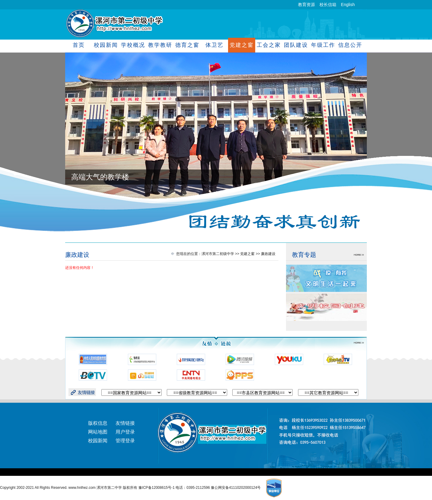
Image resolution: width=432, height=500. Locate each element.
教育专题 (304, 254)
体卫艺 (214, 45)
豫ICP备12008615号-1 (157, 487)
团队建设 (296, 45)
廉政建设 (77, 254)
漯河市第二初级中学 (218, 254)
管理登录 (125, 440)
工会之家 (269, 45)
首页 (79, 45)
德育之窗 (187, 45)
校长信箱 (327, 4)
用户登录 (125, 431)
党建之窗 (241, 45)
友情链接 (125, 423)
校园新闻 (106, 45)
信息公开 (350, 45)
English (348, 4)
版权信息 (97, 423)
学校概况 (133, 45)
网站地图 (97, 431)
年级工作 (323, 45)
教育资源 (306, 4)
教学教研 (160, 45)
